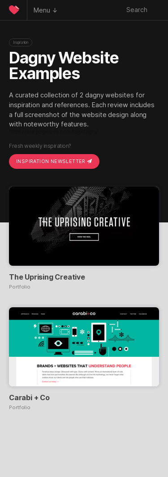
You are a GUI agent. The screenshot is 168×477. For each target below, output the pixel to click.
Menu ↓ (46, 10)
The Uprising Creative (47, 276)
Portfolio (19, 287)
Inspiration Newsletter (54, 161)
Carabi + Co (29, 397)
